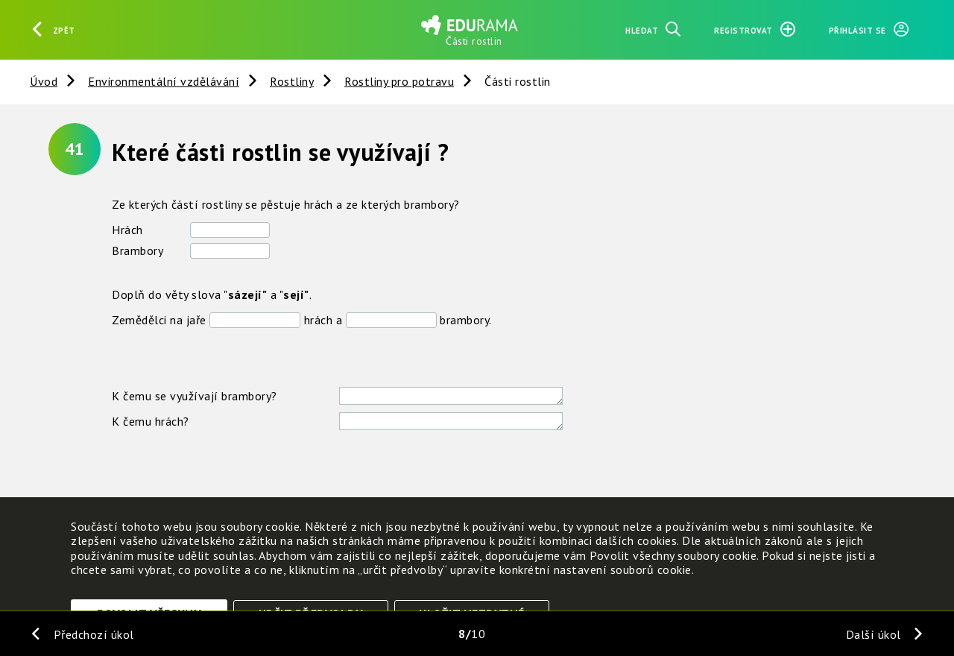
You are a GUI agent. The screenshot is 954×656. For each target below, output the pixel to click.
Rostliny (292, 81)
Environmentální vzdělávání (163, 81)
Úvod (43, 81)
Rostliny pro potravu (399, 81)
